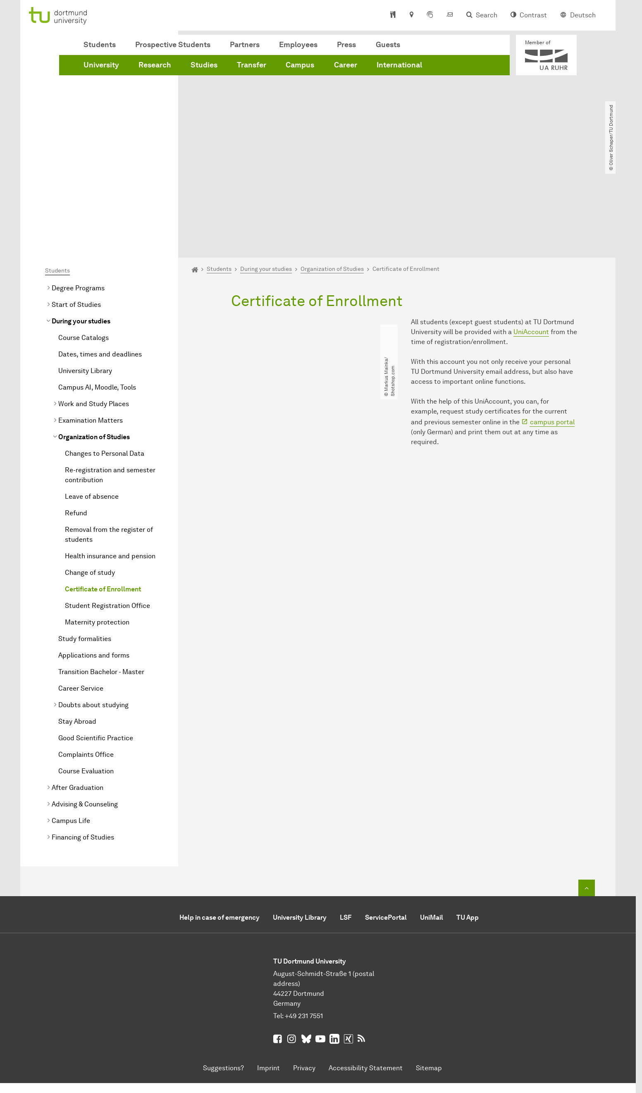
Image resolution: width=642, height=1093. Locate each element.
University (101, 64)
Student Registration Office (107, 511)
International (399, 64)
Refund (76, 418)
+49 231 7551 (304, 921)
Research (154, 64)
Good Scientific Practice (95, 643)
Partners (245, 44)
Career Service (80, 594)
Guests (388, 44)
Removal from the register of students (109, 440)
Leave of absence (92, 402)
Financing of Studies (83, 742)
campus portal (552, 327)
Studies (204, 64)
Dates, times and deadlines (100, 259)
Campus (300, 64)
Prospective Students (172, 44)
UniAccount (531, 237)
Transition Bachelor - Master (101, 577)
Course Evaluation (86, 676)
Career (345, 64)
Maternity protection (97, 527)
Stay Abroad (77, 627)
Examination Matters (90, 326)
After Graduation (77, 693)
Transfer (251, 64)
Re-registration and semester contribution (110, 380)
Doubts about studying (93, 610)
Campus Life (71, 726)
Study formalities (84, 544)
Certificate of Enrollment (103, 494)
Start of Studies (76, 210)
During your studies (81, 226)
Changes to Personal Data (104, 359)
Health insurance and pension (110, 461)
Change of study (90, 478)
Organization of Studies (94, 342)
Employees (298, 44)
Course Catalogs (83, 243)
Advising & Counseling (85, 709)
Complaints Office (86, 660)
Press (346, 44)
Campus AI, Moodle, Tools (97, 293)
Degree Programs (78, 193)
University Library (85, 276)
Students (100, 44)
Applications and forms (93, 560)
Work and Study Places (93, 309)
